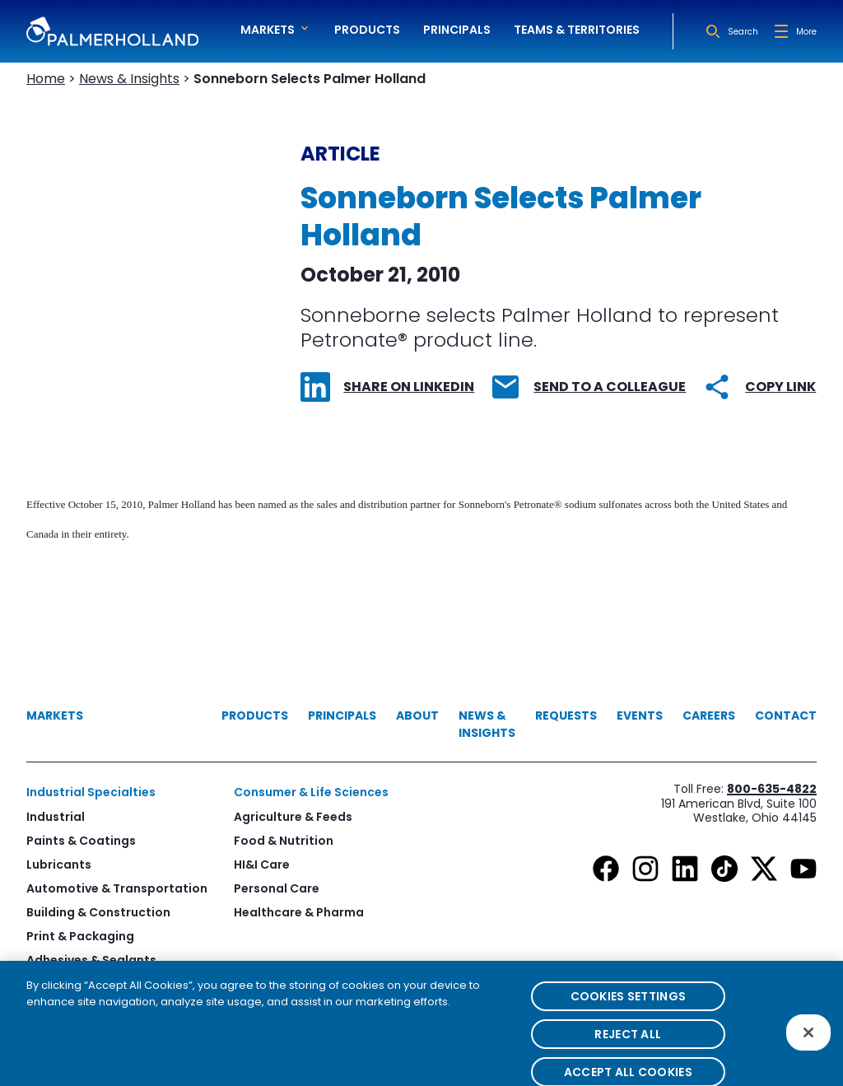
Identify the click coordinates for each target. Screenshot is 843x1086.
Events (640, 715)
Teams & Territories (577, 29)
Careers (708, 715)
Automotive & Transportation (116, 888)
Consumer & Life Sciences (311, 792)
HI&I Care (262, 864)
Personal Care (276, 888)
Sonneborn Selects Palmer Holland (309, 78)
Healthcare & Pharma (299, 912)
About (417, 715)
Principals (457, 29)
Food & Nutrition (283, 840)
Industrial (55, 817)
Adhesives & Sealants (91, 960)
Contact (786, 715)
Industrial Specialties (91, 792)
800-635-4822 (772, 789)
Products (367, 29)
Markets (54, 715)
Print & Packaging (80, 936)
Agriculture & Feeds (293, 817)
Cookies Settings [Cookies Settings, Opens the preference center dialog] (628, 1011)
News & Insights (129, 78)
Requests (566, 715)
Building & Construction (98, 912)
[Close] (808, 1046)
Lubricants (58, 864)
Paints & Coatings (81, 840)
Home (45, 78)
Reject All (627, 1049)
